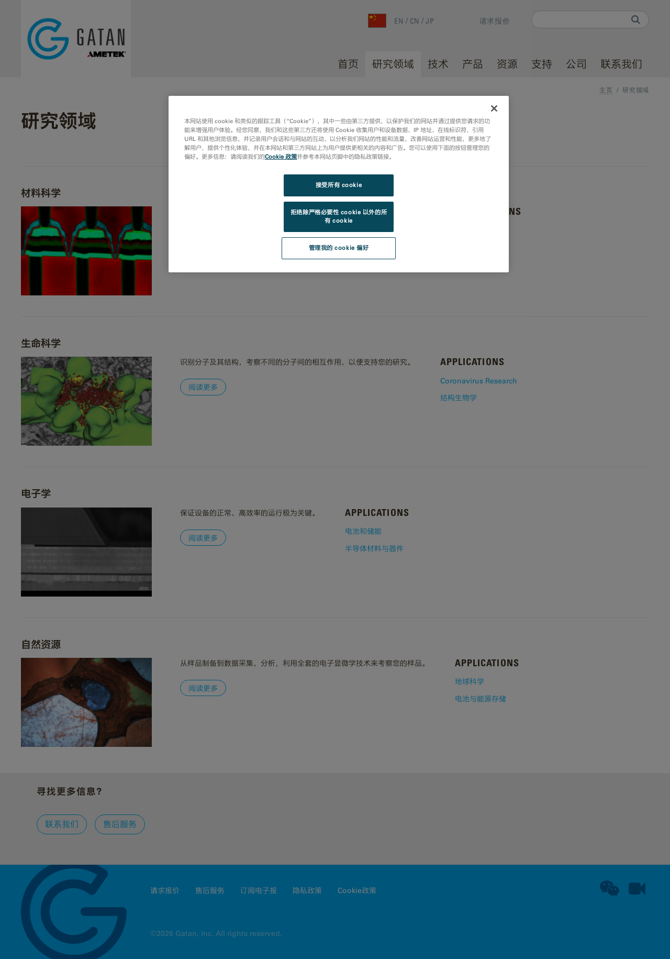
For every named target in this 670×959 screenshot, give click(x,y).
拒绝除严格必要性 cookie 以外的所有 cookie (339, 216)
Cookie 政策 (281, 156)
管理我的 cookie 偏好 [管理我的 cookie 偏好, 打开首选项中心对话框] (339, 247)
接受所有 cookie (339, 185)
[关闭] (494, 108)
